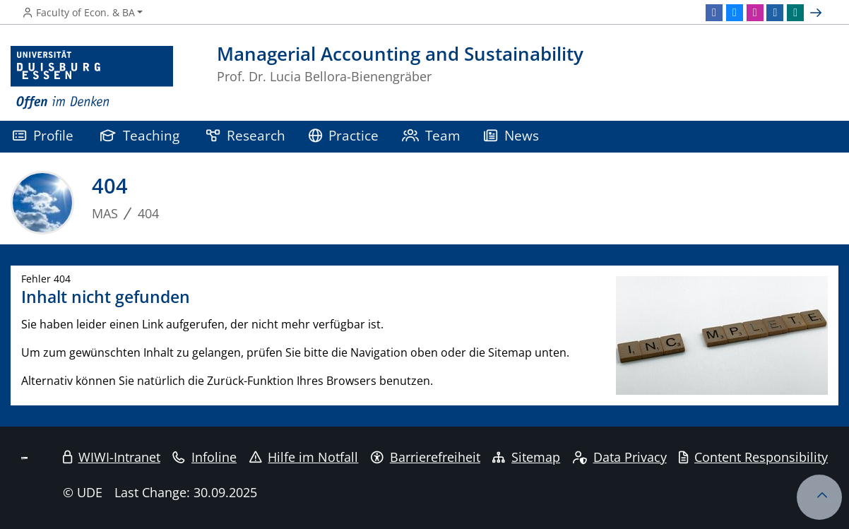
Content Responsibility (753, 456)
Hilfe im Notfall (304, 456)
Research (245, 135)
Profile (43, 135)
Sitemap (526, 456)
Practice (344, 135)
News (511, 135)
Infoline (204, 456)
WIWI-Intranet (111, 456)
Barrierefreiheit (425, 456)
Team (431, 135)
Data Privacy (620, 456)
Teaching (139, 135)
